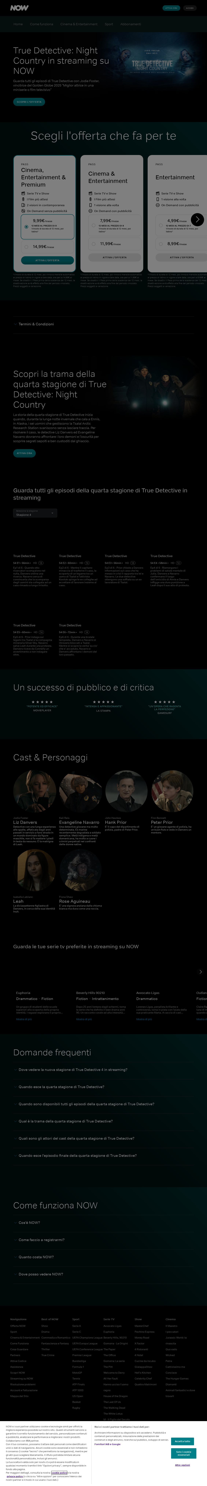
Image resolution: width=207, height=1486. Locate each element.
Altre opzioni (182, 1465)
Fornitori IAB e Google (108, 1444)
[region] (103, 1453)
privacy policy (15, 1476)
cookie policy (59, 1472)
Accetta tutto (182, 1441)
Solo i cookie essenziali (183, 1453)
